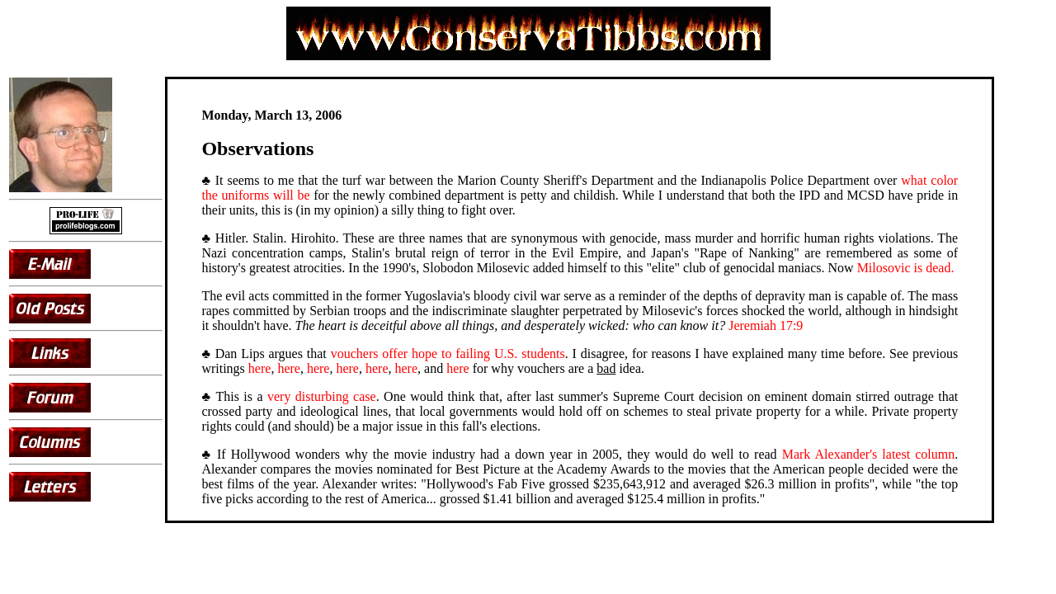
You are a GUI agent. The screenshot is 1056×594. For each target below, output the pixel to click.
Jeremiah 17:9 (765, 325)
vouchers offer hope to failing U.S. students (448, 353)
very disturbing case (321, 396)
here (259, 368)
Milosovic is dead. (906, 268)
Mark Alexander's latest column (868, 454)
